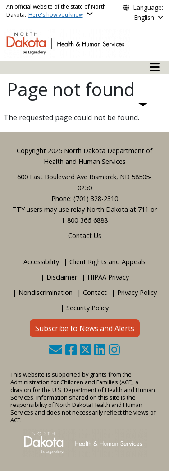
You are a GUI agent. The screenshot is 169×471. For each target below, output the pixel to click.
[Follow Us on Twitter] (85, 351)
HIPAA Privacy (108, 277)
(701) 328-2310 (95, 198)
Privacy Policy (137, 292)
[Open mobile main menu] (154, 67)
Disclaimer (61, 277)
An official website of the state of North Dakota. (56, 11)
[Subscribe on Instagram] (114, 351)
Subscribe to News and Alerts (84, 328)
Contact (95, 292)
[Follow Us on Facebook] (71, 351)
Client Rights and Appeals (107, 261)
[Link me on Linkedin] (99, 351)
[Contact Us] (55, 351)
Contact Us (84, 235)
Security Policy (87, 307)
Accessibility (41, 261)
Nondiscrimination (45, 292)
